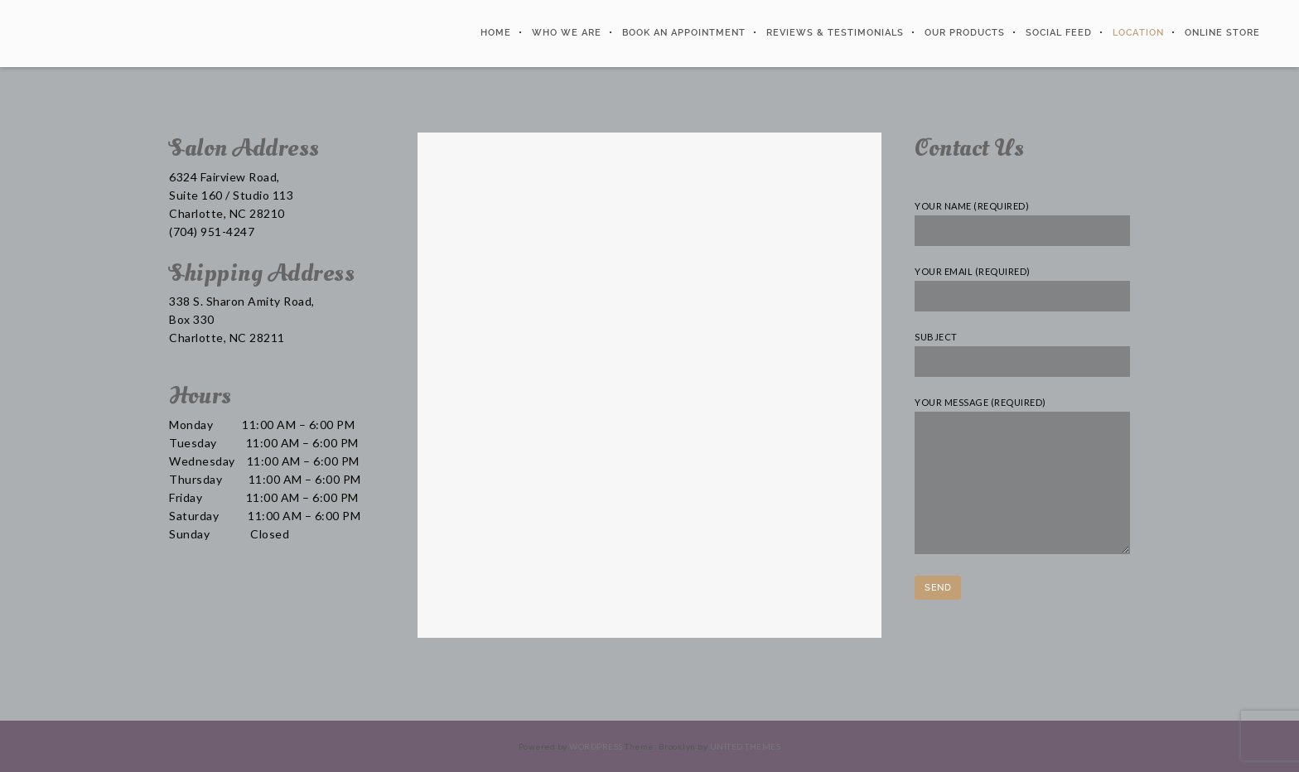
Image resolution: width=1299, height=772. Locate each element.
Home (493, 32)
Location (1135, 32)
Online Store (1220, 32)
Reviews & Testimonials (832, 32)
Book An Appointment (681, 32)
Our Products (962, 32)
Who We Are (564, 32)
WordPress (596, 746)
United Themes (745, 746)
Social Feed (1056, 32)
